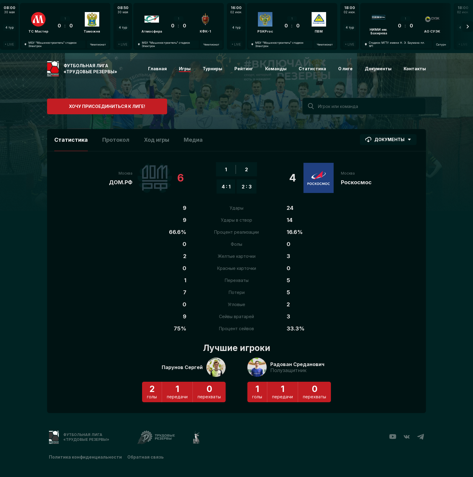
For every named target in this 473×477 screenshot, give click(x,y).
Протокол (115, 140)
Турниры (212, 68)
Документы (378, 68)
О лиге (345, 68)
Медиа (193, 140)
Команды (276, 68)
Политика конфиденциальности (85, 456)
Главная (157, 68)
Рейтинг (243, 68)
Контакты (415, 68)
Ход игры (156, 140)
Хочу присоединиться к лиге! (92, 105)
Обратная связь (146, 456)
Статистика (312, 68)
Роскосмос (356, 182)
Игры (185, 68)
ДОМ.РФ (120, 182)
